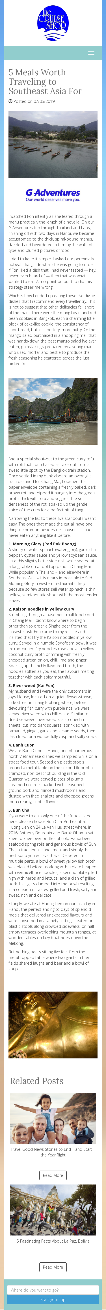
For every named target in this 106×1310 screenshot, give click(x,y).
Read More (53, 1175)
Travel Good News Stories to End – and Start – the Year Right (53, 1125)
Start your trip (53, 1299)
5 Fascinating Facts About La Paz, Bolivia (53, 1214)
